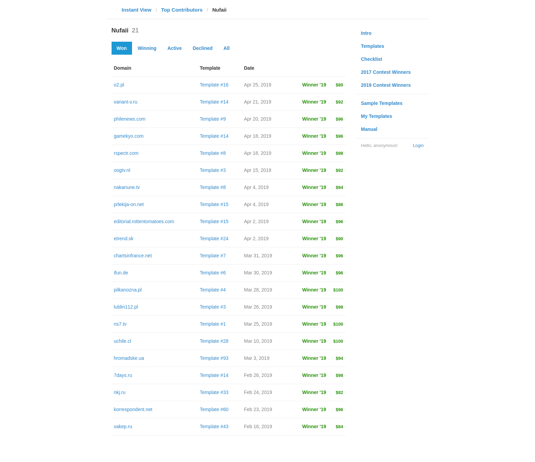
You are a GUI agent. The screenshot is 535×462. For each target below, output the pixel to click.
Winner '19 (314, 84)
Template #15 (214, 204)
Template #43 (214, 426)
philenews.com (130, 119)
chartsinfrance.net (133, 255)
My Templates (376, 116)
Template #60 (214, 409)
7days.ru (123, 375)
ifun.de (121, 272)
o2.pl (119, 84)
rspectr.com (126, 153)
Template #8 (213, 153)
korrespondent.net (133, 409)
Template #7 (213, 255)
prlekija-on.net (129, 204)
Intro (366, 33)
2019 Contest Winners (386, 85)
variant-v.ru (126, 102)
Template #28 (214, 341)
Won (122, 48)
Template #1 (213, 324)
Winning (147, 48)
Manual (369, 129)
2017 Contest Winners (386, 72)
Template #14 (214, 102)
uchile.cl (122, 341)
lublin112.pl (126, 307)
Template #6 (213, 272)
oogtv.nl (122, 170)
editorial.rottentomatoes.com (144, 221)
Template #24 (214, 238)
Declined (203, 48)
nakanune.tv (127, 187)
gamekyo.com (129, 136)
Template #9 (213, 119)
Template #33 (214, 392)
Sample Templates (382, 103)
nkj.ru (120, 392)
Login (418, 145)
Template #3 (213, 170)
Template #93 (214, 358)
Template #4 (213, 290)
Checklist (371, 59)
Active (175, 48)
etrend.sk (124, 238)
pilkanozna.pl (128, 290)
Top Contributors (181, 10)
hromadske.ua (129, 358)
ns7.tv (120, 324)
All (226, 48)
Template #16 (214, 84)
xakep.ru (123, 426)
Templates (372, 46)
